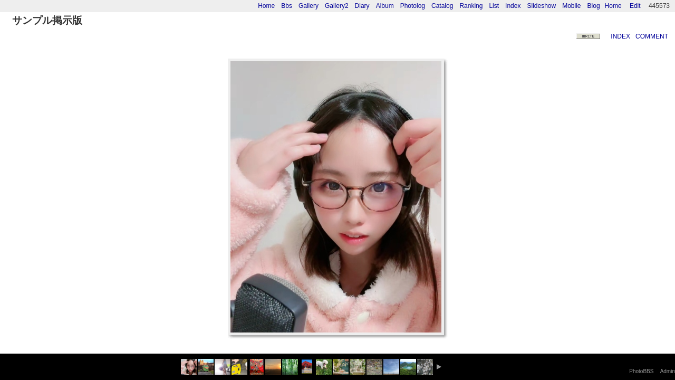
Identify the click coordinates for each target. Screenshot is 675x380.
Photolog (412, 6)
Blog (593, 6)
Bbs (286, 6)
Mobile (571, 6)
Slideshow (541, 6)
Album (385, 6)
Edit (635, 6)
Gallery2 (337, 6)
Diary (362, 6)
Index (512, 6)
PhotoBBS (641, 371)
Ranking (471, 6)
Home (613, 6)
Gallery (308, 6)
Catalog (442, 6)
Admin (667, 371)
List (494, 6)
